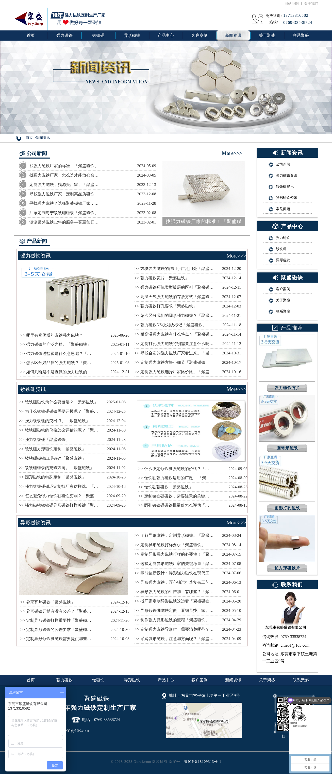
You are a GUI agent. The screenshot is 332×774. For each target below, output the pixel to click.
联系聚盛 (301, 680)
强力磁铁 (64, 680)
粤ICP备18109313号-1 (202, 762)
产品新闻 (37, 241)
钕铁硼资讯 (33, 389)
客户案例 (199, 680)
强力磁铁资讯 (35, 256)
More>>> (232, 153)
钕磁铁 (98, 680)
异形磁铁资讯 (35, 522)
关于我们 (311, 4)
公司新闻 (37, 153)
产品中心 (166, 680)
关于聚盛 (267, 680)
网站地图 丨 (294, 4)
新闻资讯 (43, 138)
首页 (31, 35)
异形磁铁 (132, 680)
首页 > (31, 138)
